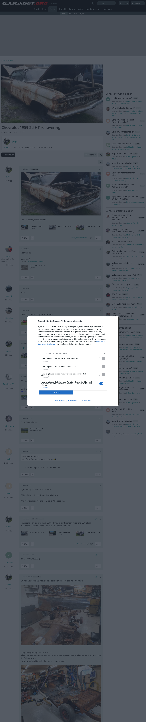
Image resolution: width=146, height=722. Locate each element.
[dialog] (73, 361)
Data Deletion (60, 401)
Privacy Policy (86, 401)
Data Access (72, 401)
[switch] (102, 358)
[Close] (114, 321)
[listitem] (73, 353)
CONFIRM (56, 392)
